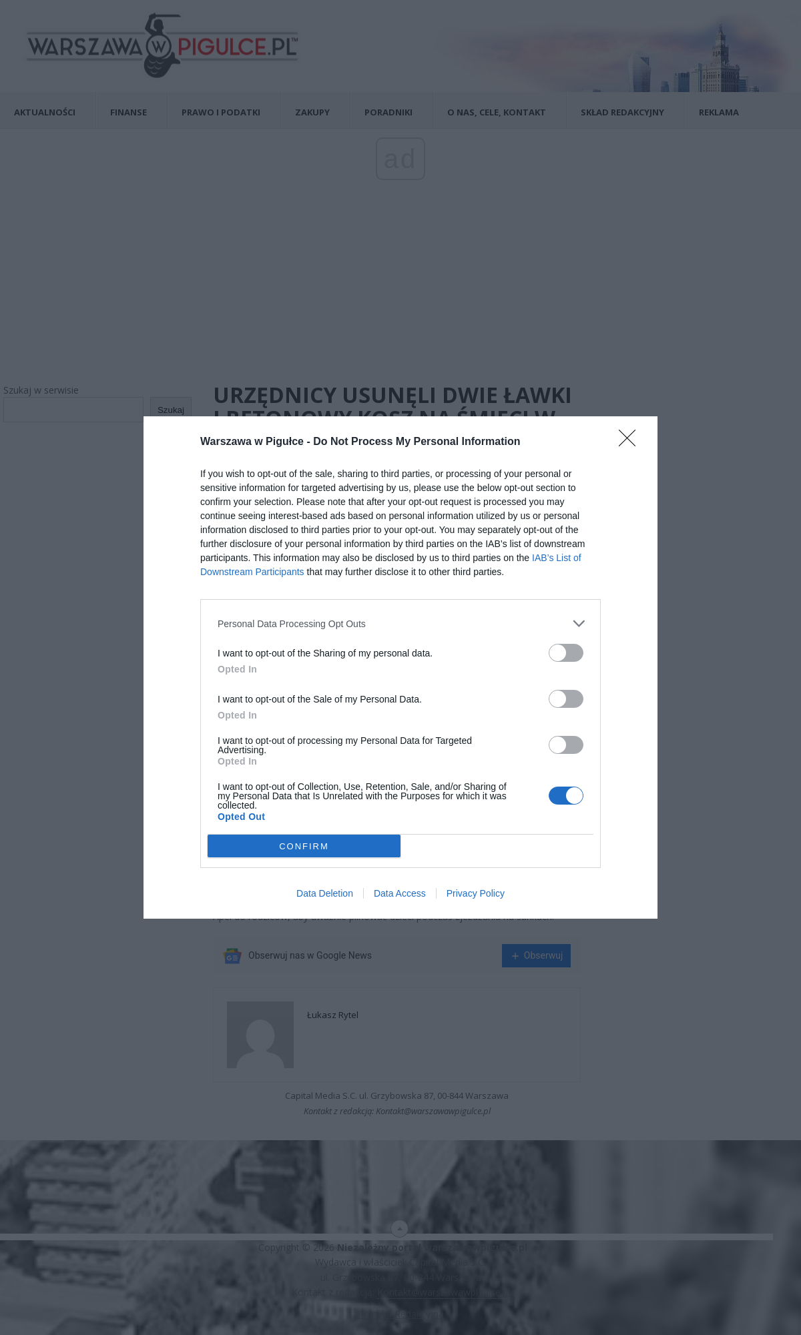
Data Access (400, 893)
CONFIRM (304, 846)
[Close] (631, 442)
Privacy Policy (476, 893)
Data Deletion (324, 893)
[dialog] (400, 667)
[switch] (566, 653)
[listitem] (400, 623)
